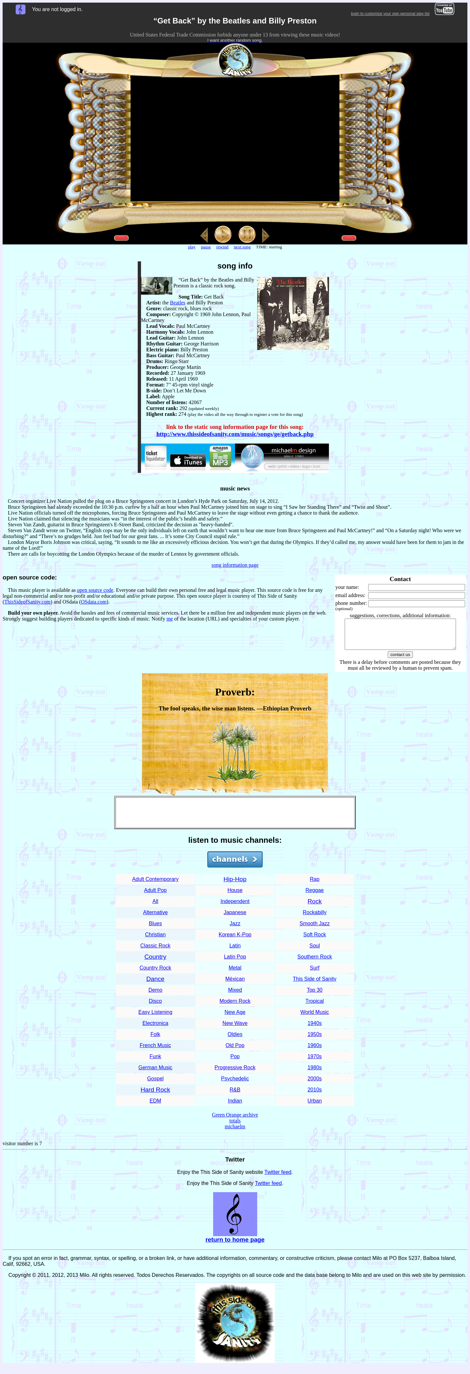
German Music (155, 1073)
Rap (314, 885)
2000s (314, 1084)
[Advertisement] (235, 818)
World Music (314, 1018)
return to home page (235, 1245)
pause (206, 246)
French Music (155, 1051)
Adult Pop (155, 896)
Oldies (234, 1040)
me (169, 618)
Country (155, 962)
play (192, 246)
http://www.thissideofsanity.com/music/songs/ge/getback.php (235, 434)
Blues (155, 929)
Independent (235, 907)
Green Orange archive (235, 1120)
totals (235, 1126)
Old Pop (235, 1051)
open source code (95, 590)
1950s (314, 1040)
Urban (314, 1106)
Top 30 (314, 996)
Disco (155, 1007)
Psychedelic (235, 1084)
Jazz (235, 929)
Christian (155, 940)
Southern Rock (314, 962)
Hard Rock (155, 1095)
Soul (314, 951)
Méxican (235, 984)
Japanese (235, 918)
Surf (314, 973)
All (155, 907)
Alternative (155, 918)
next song (242, 246)
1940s (314, 1029)
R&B (235, 1095)
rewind (222, 246)
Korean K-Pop (235, 940)
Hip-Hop (235, 885)
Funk (155, 1062)
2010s (314, 1095)
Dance (155, 984)
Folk (155, 1040)
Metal (234, 973)
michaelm (235, 1132)
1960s (314, 1051)
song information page (235, 565)
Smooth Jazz (315, 929)
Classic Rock (155, 951)
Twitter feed (277, 1178)
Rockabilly (315, 918)
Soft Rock (314, 940)
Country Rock (155, 973)
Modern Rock (234, 1007)
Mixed (235, 996)
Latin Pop (235, 962)
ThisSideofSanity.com (27, 602)
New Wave (235, 1029)
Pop (235, 1062)
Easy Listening (155, 1018)
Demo (156, 996)
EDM (155, 1106)
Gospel (155, 1084)
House (235, 896)
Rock (314, 907)
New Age (235, 1018)
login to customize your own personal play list (390, 13)
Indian (235, 1106)
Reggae (315, 896)
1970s (314, 1062)
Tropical (315, 1007)
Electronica (155, 1029)
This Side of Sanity (314, 984)
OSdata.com (94, 602)
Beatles (177, 302)
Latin (235, 951)
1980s (314, 1073)
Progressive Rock (234, 1073)
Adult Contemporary (155, 885)
